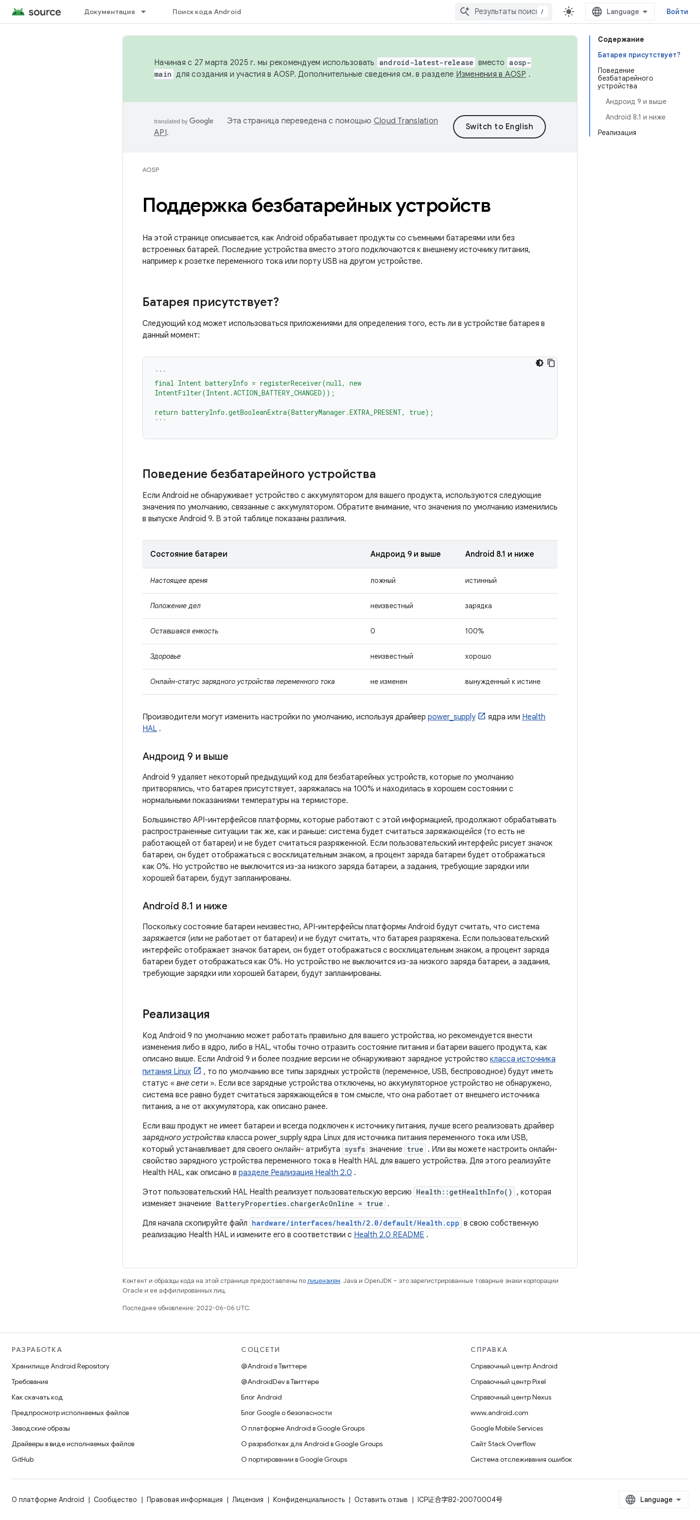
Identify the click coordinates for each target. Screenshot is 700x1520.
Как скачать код (37, 1397)
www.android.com (499, 1412)
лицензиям (323, 1281)
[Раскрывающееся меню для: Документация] (148, 11)
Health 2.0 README (389, 1235)
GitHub (23, 1459)
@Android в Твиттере (274, 1366)
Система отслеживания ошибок (521, 1459)
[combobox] (503, 11)
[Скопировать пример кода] (551, 363)
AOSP (150, 170)
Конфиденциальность (309, 1499)
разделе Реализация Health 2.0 (295, 1173)
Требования (30, 1381)
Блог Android (261, 1397)
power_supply (451, 717)
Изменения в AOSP (491, 74)
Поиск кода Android (207, 11)
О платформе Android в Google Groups (303, 1428)
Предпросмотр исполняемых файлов (70, 1412)
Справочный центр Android (514, 1366)
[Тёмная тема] (539, 363)
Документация (109, 11)
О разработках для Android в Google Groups (312, 1443)
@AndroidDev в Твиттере (280, 1381)
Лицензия (247, 1499)
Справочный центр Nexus (511, 1397)
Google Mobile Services (507, 1428)
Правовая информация (185, 1499)
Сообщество (115, 1499)
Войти (677, 11)
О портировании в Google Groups (294, 1459)
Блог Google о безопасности (286, 1412)
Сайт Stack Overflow (503, 1443)
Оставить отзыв (381, 1499)
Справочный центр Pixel (508, 1381)
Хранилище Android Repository (60, 1366)
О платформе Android (48, 1499)
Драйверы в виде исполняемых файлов (73, 1443)
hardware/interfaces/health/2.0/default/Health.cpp (355, 1223)
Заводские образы (41, 1428)
